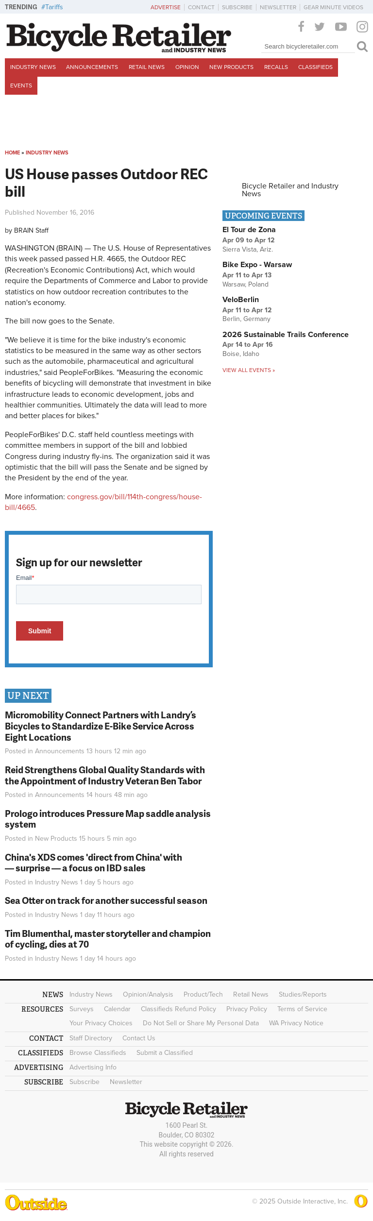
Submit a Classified (164, 1053)
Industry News (33, 67)
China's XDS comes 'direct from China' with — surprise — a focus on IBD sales (93, 862)
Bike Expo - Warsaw (257, 265)
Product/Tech (203, 994)
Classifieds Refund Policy (178, 1009)
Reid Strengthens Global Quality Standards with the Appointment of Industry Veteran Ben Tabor (105, 775)
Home (12, 153)
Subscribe (237, 7)
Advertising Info (93, 1067)
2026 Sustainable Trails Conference (285, 334)
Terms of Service (302, 1009)
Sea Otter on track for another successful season (106, 900)
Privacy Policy (246, 1009)
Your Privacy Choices (101, 1023)
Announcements (92, 67)
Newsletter (278, 7)
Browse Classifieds (97, 1053)
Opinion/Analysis (148, 994)
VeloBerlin (240, 300)
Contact (201, 7)
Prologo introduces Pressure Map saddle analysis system (108, 819)
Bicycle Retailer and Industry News (290, 190)
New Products (231, 67)
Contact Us (138, 1038)
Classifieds (315, 67)
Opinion (187, 67)
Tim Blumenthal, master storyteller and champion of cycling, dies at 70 (108, 939)
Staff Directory (90, 1038)
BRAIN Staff (31, 230)
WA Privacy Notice (296, 1023)
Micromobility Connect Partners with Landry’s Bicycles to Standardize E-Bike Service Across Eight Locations (100, 726)
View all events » (248, 370)
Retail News (147, 67)
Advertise (166, 7)
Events (21, 85)
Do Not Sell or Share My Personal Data (201, 1023)
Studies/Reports (303, 994)
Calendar (117, 1009)
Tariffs (54, 7)
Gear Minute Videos (333, 7)
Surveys (81, 1009)
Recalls (276, 67)
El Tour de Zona (249, 230)
